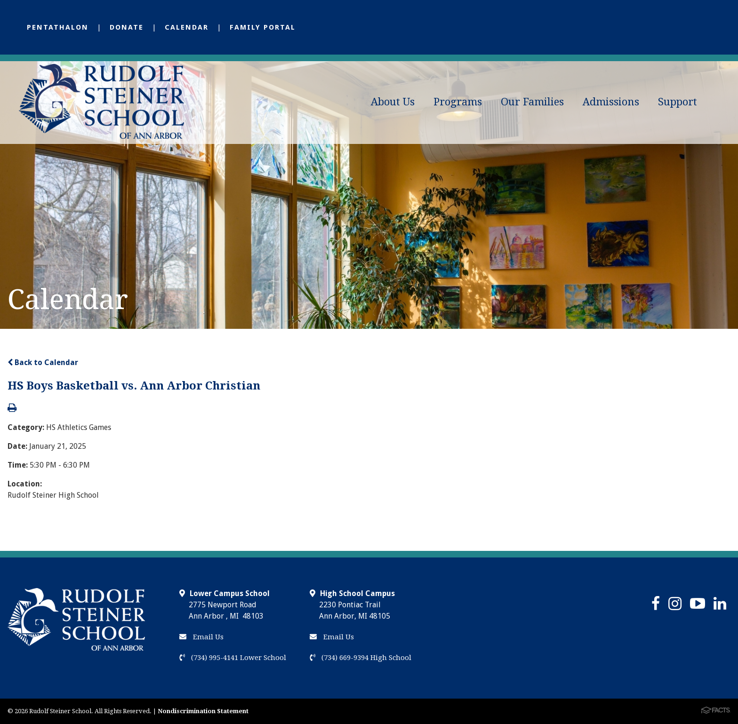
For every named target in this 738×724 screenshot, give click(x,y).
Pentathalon (57, 27)
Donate (127, 27)
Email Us (201, 637)
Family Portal (263, 27)
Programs (457, 102)
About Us (393, 102)
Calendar (187, 27)
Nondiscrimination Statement (203, 711)
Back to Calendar (43, 362)
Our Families (532, 102)
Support (677, 102)
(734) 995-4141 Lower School (232, 657)
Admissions (611, 102)
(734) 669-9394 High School (360, 657)
